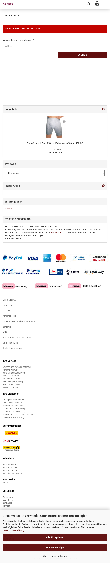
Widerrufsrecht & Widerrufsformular (19, 321)
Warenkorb (8, 497)
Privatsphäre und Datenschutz (17, 337)
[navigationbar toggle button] (105, 4)
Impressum (8, 305)
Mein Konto (8, 500)
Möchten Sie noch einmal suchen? (18, 40)
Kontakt (6, 310)
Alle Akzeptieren (55, 537)
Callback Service (10, 343)
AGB (5, 332)
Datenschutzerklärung (13, 530)
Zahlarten (7, 327)
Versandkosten (9, 316)
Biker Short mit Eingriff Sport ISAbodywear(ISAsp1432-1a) (55, 143)
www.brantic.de (58, 232)
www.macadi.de (10, 470)
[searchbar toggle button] (88, 4)
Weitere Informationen (55, 556)
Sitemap (9, 208)
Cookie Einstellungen (12, 348)
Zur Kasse (7, 503)
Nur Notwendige (55, 547)
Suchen (82, 55)
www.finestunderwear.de (14, 473)
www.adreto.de (9, 464)
